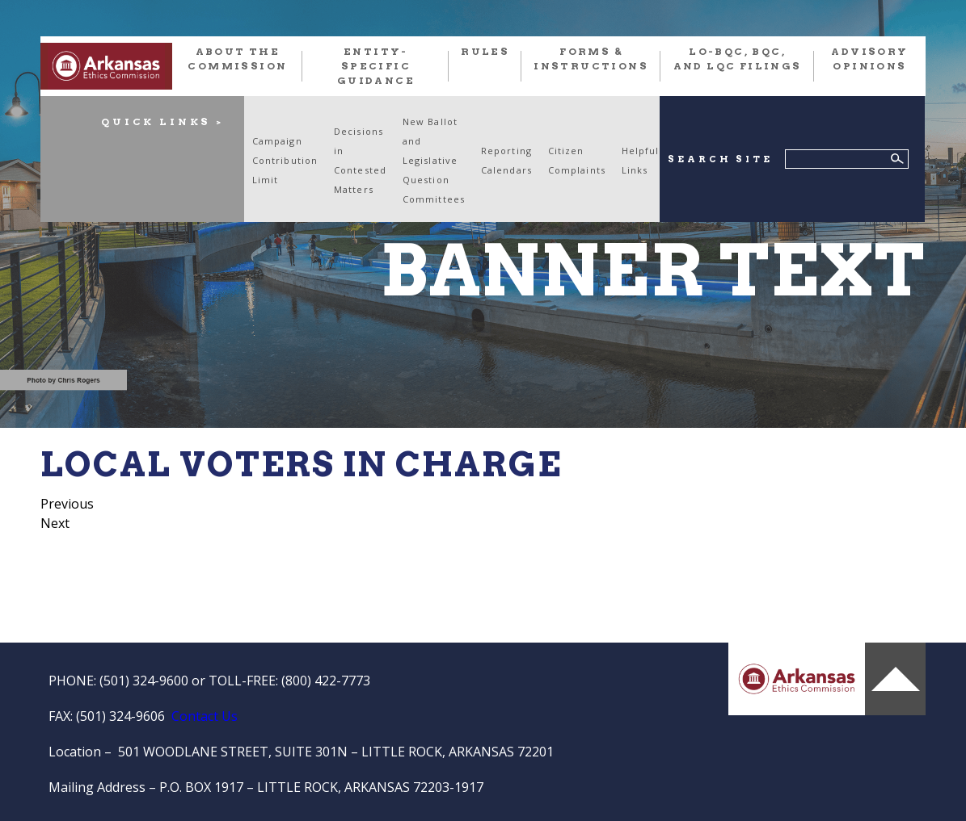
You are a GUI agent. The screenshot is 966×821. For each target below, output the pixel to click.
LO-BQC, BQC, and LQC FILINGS (737, 58)
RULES (485, 51)
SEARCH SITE (720, 159)
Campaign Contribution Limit (285, 160)
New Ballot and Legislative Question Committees (434, 160)
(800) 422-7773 (325, 680)
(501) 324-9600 (143, 680)
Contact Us (204, 716)
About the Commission (237, 58)
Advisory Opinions (869, 58)
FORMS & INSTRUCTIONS (591, 58)
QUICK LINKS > (162, 121)
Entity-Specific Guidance (376, 65)
